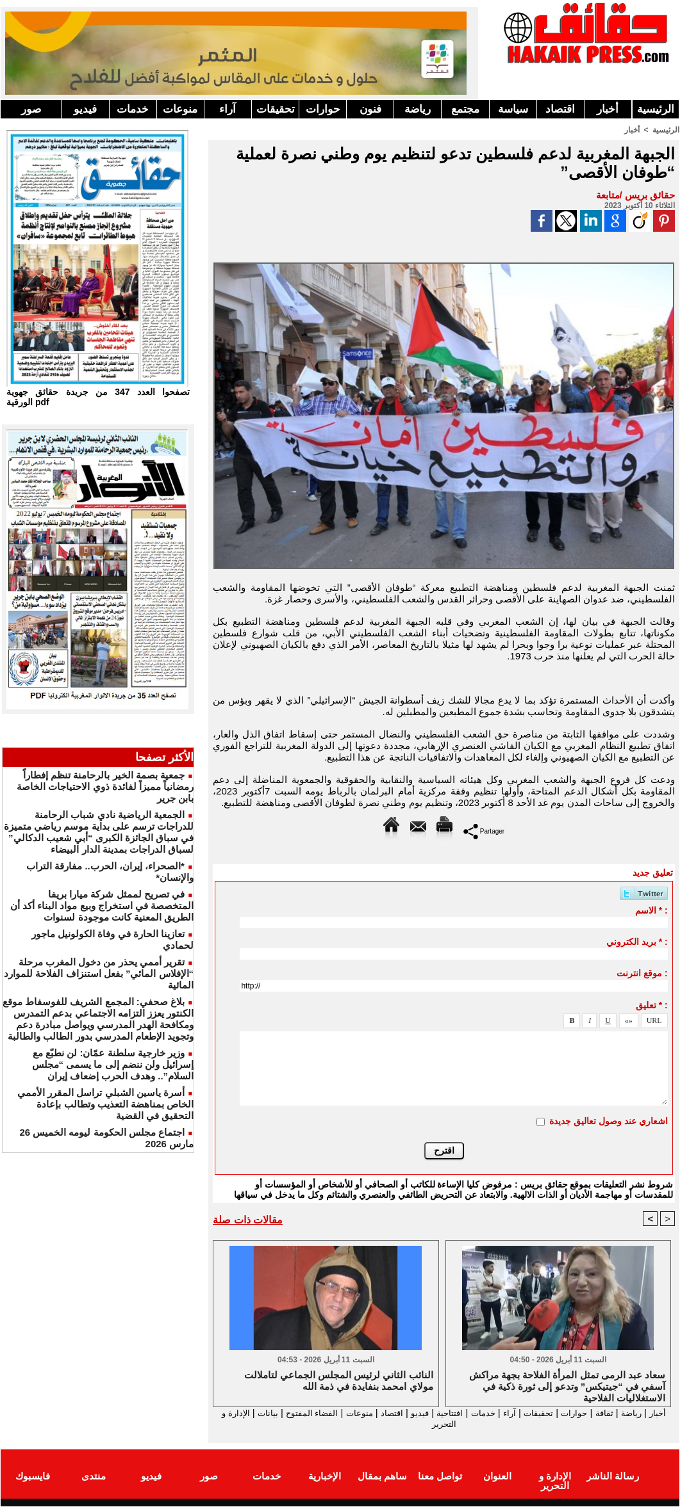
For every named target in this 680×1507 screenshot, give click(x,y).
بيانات (227, 1413)
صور (31, 109)
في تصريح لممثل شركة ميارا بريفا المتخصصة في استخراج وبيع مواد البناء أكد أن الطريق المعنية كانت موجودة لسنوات (102, 906)
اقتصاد (560, 109)
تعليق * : (652, 1005)
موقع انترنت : (642, 973)
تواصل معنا (440, 1477)
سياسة (513, 109)
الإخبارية (324, 1477)
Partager (484, 830)
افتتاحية (432, 1413)
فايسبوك (32, 1477)
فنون (370, 109)
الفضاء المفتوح (276, 1413)
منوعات (180, 109)
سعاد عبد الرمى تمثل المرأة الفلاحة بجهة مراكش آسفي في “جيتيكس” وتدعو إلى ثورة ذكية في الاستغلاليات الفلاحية (567, 1386)
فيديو (85, 109)
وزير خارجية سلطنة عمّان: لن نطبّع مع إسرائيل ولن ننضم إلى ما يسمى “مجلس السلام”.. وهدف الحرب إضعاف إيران (113, 1064)
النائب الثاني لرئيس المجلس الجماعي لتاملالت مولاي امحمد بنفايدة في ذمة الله (338, 1381)
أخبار (607, 109)
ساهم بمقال (382, 1477)
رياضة (417, 109)
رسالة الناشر (612, 1477)
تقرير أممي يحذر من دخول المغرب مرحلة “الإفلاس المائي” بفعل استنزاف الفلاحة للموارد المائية (99, 973)
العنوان (497, 1477)
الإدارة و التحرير (441, 1424)
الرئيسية (655, 109)
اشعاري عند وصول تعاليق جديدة (608, 1121)
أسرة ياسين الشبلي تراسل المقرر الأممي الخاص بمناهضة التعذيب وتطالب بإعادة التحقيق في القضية (105, 1104)
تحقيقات (275, 109)
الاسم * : (651, 910)
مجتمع (465, 109)
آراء (227, 109)
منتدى (93, 1477)
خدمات (133, 109)
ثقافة (603, 1413)
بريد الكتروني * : (637, 942)
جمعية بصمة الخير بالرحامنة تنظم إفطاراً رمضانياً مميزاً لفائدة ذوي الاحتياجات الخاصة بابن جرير (105, 786)
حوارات (323, 109)
